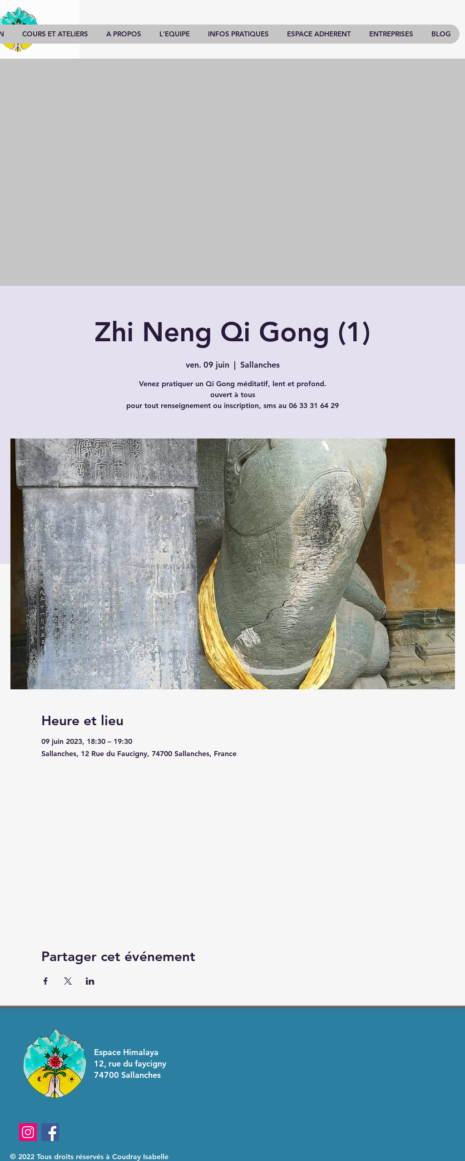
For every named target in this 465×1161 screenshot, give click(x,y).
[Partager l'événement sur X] (68, 981)
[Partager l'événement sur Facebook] (45, 981)
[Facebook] (50, 1132)
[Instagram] (28, 1132)
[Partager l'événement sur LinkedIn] (90, 981)
